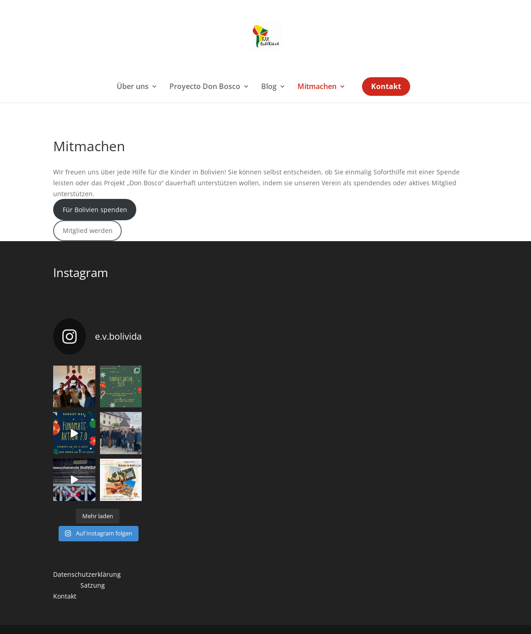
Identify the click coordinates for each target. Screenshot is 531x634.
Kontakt (386, 87)
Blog (269, 87)
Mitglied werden (88, 230)
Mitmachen (317, 87)
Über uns (133, 87)
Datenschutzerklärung (87, 574)
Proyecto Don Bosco (204, 87)
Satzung (92, 585)
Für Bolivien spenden (95, 209)
